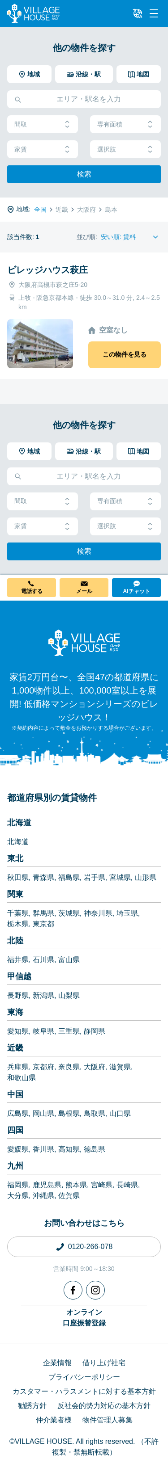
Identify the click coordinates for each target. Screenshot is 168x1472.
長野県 (18, 995)
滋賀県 (120, 1067)
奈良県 (69, 1067)
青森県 (43, 877)
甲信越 (19, 976)
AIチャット (136, 591)
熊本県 (76, 1185)
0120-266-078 (90, 1246)
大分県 (18, 1195)
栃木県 (18, 924)
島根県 (69, 1113)
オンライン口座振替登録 (84, 1317)
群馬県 (43, 913)
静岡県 (94, 1031)
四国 (15, 1130)
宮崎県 (101, 1185)
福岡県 (18, 1185)
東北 (15, 858)
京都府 (43, 1067)
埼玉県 (127, 913)
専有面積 (125, 124)
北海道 (19, 822)
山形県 (145, 877)
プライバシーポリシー (84, 1377)
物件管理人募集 (107, 1420)
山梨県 (69, 995)
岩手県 (94, 877)
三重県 (69, 1031)
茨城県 (69, 913)
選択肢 (125, 149)
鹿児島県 (47, 1185)
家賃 (42, 149)
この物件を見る (124, 354)
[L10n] (137, 13)
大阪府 (94, 1067)
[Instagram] (95, 1290)
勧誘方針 (32, 1405)
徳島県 (94, 1149)
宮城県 (120, 877)
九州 (15, 1165)
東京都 (43, 924)
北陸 (15, 940)
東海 (15, 1012)
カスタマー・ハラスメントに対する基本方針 (84, 1391)
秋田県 (18, 877)
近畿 (15, 1047)
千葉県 (18, 913)
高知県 (69, 1149)
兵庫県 (18, 1067)
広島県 (18, 1113)
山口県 (120, 1113)
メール (84, 591)
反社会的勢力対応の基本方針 (104, 1405)
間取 (42, 124)
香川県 (43, 1149)
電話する (32, 591)
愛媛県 (18, 1149)
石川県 (43, 959)
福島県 (69, 877)
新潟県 (43, 995)
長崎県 (127, 1185)
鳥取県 (94, 1113)
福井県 (18, 959)
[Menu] (153, 13)
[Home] (84, 642)
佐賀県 (69, 1195)
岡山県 (43, 1113)
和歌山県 (21, 1077)
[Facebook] (73, 1290)
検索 (84, 174)
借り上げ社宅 (103, 1363)
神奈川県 (98, 913)
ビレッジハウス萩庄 (47, 270)
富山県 (69, 959)
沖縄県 (43, 1195)
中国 (15, 1094)
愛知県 (18, 1031)
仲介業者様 (54, 1420)
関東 (15, 894)
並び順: (87, 236)
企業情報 (57, 1363)
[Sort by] (131, 237)
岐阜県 (43, 1031)
